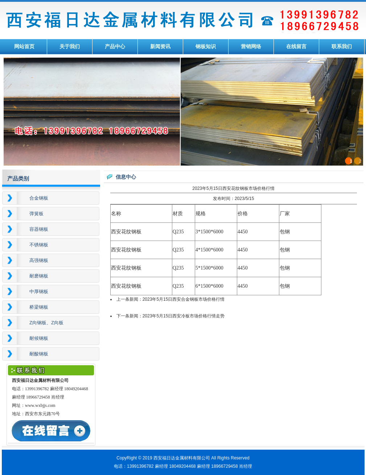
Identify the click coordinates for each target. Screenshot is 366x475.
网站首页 (24, 46)
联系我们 (342, 46)
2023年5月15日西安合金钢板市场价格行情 (184, 299)
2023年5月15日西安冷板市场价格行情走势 (184, 315)
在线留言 (296, 46)
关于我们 (69, 46)
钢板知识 (206, 46)
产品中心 (115, 46)
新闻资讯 (160, 46)
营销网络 (251, 46)
